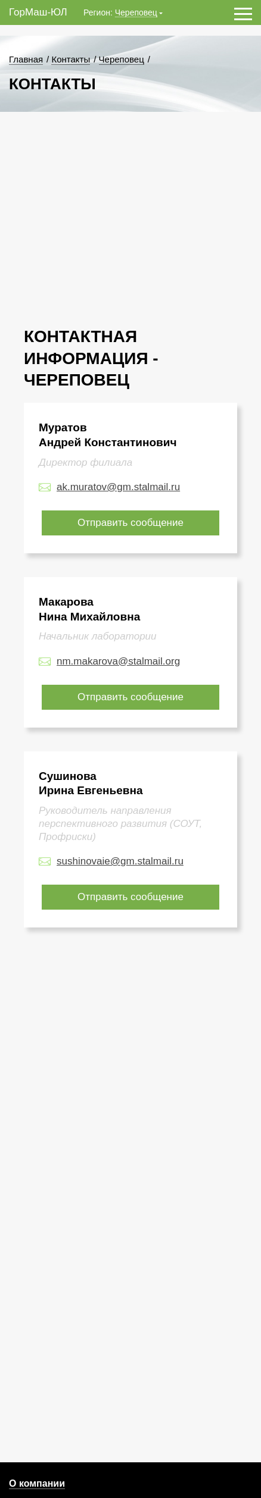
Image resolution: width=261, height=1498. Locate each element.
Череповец (136, 12)
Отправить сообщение (130, 522)
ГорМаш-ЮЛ (38, 12)
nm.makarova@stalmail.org (118, 661)
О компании (37, 1483)
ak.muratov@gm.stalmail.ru (118, 487)
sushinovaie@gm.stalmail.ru (120, 861)
